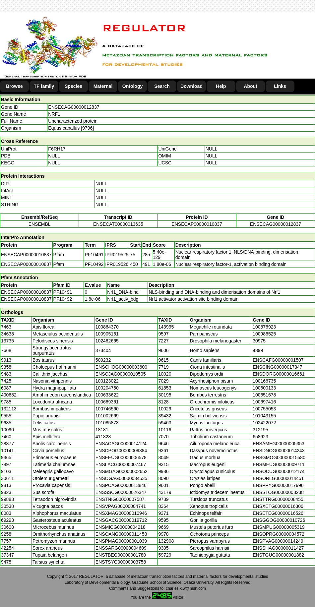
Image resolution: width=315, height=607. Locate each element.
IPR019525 (116, 254)
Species (73, 86)
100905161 (107, 333)
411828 (103, 436)
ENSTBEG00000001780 (120, 555)
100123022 (107, 381)
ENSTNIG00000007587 (120, 499)
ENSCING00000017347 (277, 367)
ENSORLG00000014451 (278, 478)
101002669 (107, 415)
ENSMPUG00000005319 (278, 527)
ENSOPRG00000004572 (278, 534)
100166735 (264, 381)
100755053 (264, 408)
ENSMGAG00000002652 (121, 471)
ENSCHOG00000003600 (121, 367)
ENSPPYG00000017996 (278, 485)
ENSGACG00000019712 (121, 520)
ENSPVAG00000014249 (278, 541)
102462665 (107, 340)
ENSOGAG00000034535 (121, 478)
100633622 (107, 394)
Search (162, 86)
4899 (258, 350)
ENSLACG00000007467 (120, 464)
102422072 (264, 422)
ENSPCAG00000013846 (121, 485)
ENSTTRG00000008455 (278, 499)
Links (280, 86)
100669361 (107, 401)
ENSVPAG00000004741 (120, 506)
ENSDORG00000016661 (278, 374)
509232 (103, 360)
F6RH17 (56, 149)
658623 (260, 436)
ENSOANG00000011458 (121, 534)
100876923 (264, 327)
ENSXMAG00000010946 (121, 513)
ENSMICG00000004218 (120, 527)
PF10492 (62, 299)
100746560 (107, 408)
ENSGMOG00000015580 (279, 457)
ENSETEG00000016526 (278, 513)
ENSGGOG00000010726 (279, 520)
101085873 (107, 422)
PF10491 (62, 292)
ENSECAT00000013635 (118, 224)
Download (191, 86)
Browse (14, 86)
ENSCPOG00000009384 (121, 450)
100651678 (264, 394)
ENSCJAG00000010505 (120, 374)
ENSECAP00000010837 (196, 224)
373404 (103, 350)
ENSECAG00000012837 (73, 107)
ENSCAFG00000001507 (278, 360)
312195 (260, 429)
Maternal (103, 86)
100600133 (264, 388)
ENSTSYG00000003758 (120, 562)
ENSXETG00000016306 (278, 506)
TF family (44, 86)
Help (221, 86)
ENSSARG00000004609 (121, 548)
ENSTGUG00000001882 (278, 555)
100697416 (264, 401)
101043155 (264, 415)
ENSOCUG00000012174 (278, 471)
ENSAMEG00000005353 (278, 443)
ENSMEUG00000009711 (278, 464)
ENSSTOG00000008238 (278, 492)
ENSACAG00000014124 (121, 443)
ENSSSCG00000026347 (121, 492)
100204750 (107, 388)
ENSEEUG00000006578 (121, 457)
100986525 (264, 333)
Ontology (132, 86)
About (250, 86)
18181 (101, 429)
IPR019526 (116, 264)
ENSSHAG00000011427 (278, 548)
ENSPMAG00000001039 (121, 541)
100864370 (107, 327)
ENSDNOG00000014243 (278, 450)
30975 (259, 340)
